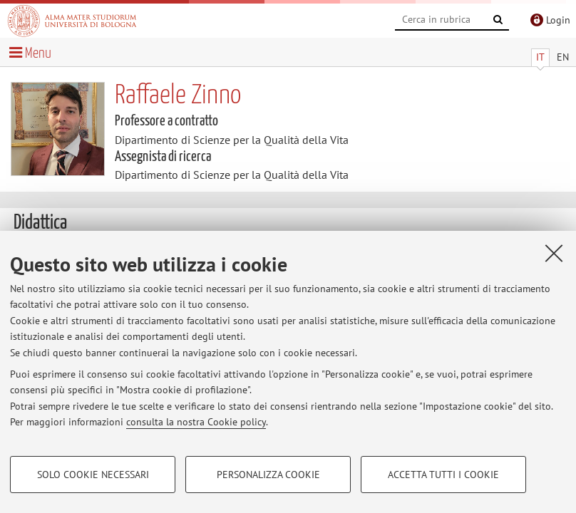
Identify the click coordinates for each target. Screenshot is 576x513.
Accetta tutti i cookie (443, 474)
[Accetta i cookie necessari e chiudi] (553, 253)
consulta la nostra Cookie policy (196, 421)
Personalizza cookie (268, 474)
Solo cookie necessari (93, 474)
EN (563, 57)
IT (540, 57)
